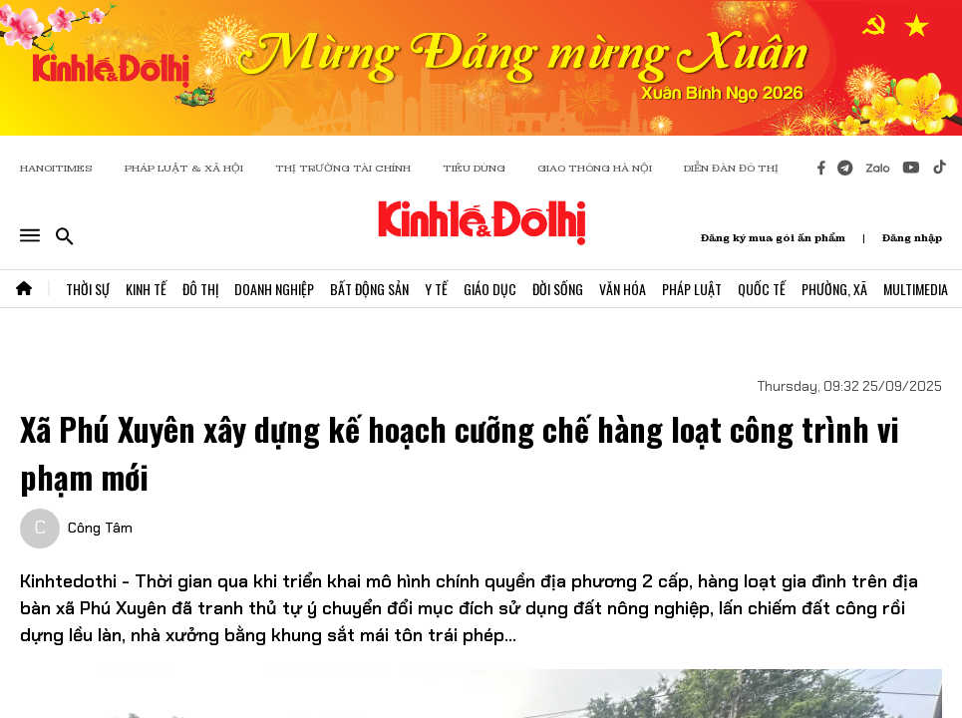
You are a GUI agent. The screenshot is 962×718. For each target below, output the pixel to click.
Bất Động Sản (369, 288)
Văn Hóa (622, 288)
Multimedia (915, 288)
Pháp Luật (692, 288)
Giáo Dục (490, 288)
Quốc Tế (762, 288)
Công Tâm (100, 528)
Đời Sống (557, 288)
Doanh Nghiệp (274, 288)
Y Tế (436, 288)
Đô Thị (200, 288)
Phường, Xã (834, 288)
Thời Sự (88, 288)
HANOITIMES (56, 168)
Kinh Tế (146, 288)
